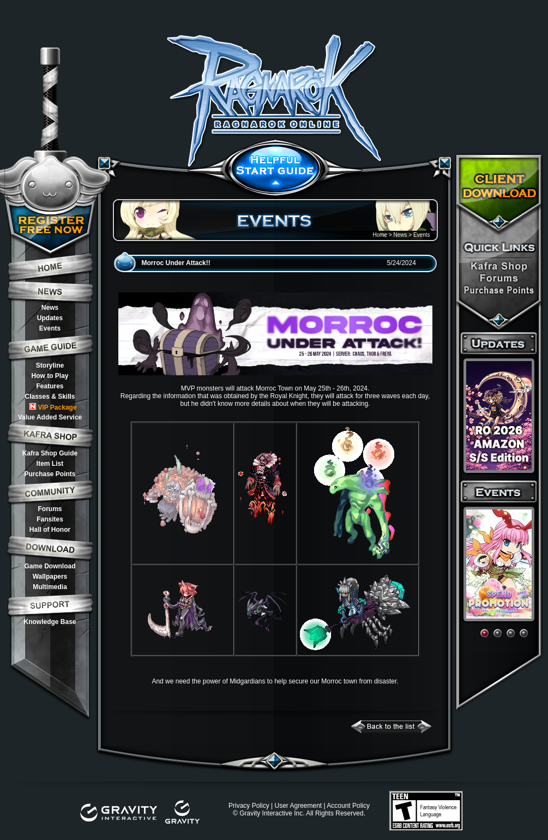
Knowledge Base (49, 622)
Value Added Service (50, 417)
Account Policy (348, 805)
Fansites (50, 519)
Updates (50, 318)
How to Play (49, 376)
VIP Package (52, 407)
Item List (50, 463)
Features (49, 386)
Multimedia (50, 587)
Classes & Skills (50, 396)
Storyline (50, 365)
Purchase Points (49, 474)
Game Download (49, 566)
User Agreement (298, 805)
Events (50, 328)
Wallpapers (50, 576)
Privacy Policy (248, 805)
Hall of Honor (49, 529)
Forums (50, 509)
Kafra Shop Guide (49, 453)
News (49, 307)
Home (379, 235)
